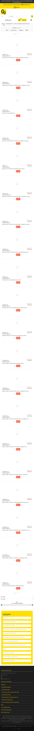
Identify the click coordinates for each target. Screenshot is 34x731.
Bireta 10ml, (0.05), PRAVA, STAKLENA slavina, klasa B (13, 168)
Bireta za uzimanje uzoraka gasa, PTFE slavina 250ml (13, 585)
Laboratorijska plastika (9, 621)
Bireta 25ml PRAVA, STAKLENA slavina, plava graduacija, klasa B (15, 252)
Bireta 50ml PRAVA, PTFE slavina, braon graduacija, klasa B (14, 335)
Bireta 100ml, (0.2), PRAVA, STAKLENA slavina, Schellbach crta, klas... (16, 85)
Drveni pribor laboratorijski (10, 656)
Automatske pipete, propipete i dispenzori (13, 637)
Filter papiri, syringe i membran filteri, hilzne (14, 629)
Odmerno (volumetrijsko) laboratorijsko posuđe (21, 23)
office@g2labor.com (26, 4)
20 (20, 27)
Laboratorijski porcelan (9, 633)
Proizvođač (17, 596)
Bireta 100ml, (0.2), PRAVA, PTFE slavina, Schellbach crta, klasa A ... (16, 57)
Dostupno (21, 30)
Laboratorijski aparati (9, 652)
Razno (4, 649)
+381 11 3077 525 (7, 4)
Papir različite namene (9, 660)
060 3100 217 (4, 675)
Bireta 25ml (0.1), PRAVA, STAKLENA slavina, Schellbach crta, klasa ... (16, 224)
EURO (18, 7)
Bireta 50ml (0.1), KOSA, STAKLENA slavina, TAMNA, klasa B (14, 307)
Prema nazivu (14, 30)
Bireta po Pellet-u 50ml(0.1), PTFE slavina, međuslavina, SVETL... (15, 557)
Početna (3, 23)
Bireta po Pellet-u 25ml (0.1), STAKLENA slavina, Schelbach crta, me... (16, 530)
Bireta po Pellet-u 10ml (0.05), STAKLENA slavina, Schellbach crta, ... (16, 418)
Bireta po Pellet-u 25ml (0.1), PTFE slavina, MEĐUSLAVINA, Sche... (15, 502)
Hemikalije (5, 617)
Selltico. (30, 726)
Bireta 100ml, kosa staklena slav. (8, 113)
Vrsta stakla (17, 599)
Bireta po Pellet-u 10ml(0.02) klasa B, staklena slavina (13, 363)
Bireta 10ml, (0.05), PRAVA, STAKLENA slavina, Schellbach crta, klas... (16, 196)
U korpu (18, 60)
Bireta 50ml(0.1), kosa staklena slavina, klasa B (11, 279)
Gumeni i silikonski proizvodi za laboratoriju (14, 645)
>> (19, 33)
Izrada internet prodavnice (22, 726)
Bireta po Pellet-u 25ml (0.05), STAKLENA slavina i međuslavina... (15, 474)
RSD (15, 7)
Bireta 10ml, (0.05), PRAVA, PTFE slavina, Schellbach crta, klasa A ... (16, 140)
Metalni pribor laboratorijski (10, 641)
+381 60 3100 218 (17, 4)
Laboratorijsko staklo (9, 23)
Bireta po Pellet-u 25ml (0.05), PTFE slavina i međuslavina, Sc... (15, 446)
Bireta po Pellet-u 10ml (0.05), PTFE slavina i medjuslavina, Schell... (15, 391)
